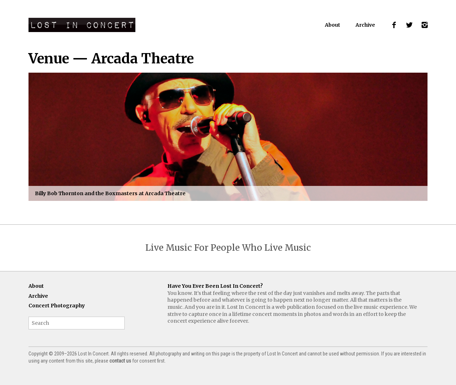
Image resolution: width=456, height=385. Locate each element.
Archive (365, 24)
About (332, 24)
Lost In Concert (81, 25)
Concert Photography (56, 305)
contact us (120, 361)
